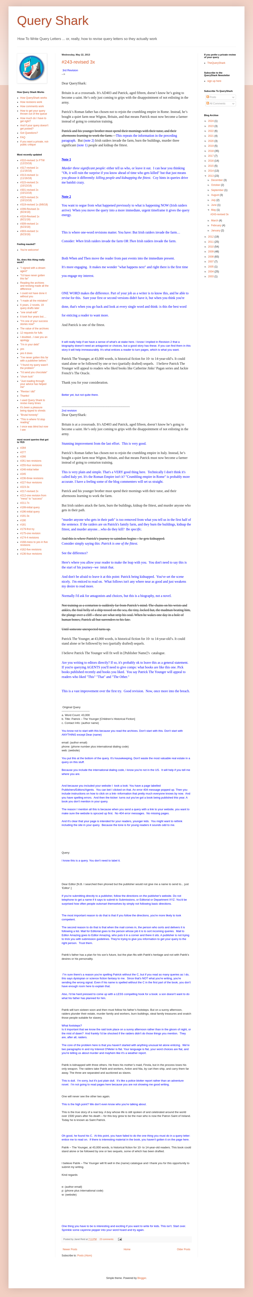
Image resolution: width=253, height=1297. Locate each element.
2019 (211, 145)
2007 (211, 261)
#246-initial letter (29, 469)
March (215, 220)
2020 (211, 141)
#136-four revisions (31, 553)
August (215, 195)
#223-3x (24, 486)
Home (127, 1249)
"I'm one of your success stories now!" (34, 323)
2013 (211, 175)
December (217, 180)
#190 (23, 520)
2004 (211, 271)
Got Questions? (29, 132)
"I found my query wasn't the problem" (34, 366)
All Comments (215, 103)
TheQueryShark (216, 62)
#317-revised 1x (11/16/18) (29, 169)
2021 (211, 135)
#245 (23, 474)
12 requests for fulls (31, 332)
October (216, 185)
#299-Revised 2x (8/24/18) (29, 211)
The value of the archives (34, 328)
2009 (211, 251)
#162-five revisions (30, 549)
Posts (211, 97)
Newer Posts (70, 1249)
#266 (23, 456)
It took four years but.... (33, 316)
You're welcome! (29, 249)
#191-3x (24, 515)
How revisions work (31, 102)
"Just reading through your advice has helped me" (33, 384)
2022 (211, 131)
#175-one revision (30, 533)
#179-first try (27, 529)
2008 (211, 256)
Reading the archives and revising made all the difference (34, 285)
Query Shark (53, 20)
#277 (23, 452)
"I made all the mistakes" (34, 300)
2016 (211, 160)
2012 (211, 236)
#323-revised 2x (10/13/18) (29, 199)
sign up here (214, 81)
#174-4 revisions (29, 537)
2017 (211, 155)
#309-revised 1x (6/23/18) (29, 225)
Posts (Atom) (84, 1255)
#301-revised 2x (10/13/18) (29, 191)
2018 (211, 150)
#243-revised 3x (78, 62)
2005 (211, 266)
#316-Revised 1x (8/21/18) (29, 218)
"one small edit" (29, 312)
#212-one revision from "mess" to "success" (33, 497)
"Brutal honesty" (29, 414)
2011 (211, 241)
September (217, 190)
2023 (211, 126)
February (216, 225)
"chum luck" (27, 376)
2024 (211, 121)
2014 (211, 170)
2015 (211, 165)
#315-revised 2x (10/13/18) (29, 184)
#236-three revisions (31, 478)
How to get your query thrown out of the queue (33, 112)
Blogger (141, 1278)
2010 (211, 246)
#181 (23, 524)
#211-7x (24, 502)
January (216, 230)
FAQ (22, 137)
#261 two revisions (30, 460)
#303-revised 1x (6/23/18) (29, 233)
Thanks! (24, 395)
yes (22, 348)
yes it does (26, 353)
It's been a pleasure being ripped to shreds (32, 409)
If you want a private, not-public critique (34, 143)
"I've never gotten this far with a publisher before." (34, 359)
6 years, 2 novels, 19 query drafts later (32, 306)
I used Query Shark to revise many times (32, 402)
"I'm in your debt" (29, 344)
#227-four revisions (31, 482)
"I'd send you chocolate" (33, 372)
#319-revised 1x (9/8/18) (34, 204)
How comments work (32, 106)
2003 (211, 276)
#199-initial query (30, 507)
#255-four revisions (31, 465)
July (213, 200)
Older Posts (183, 1249)
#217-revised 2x (29, 491)
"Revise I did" (27, 391)
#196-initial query (30, 511)
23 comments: (107, 1239)
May (214, 209)
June (214, 205)
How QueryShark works (33, 97)
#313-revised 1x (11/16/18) (29, 176)
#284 (23, 447)
